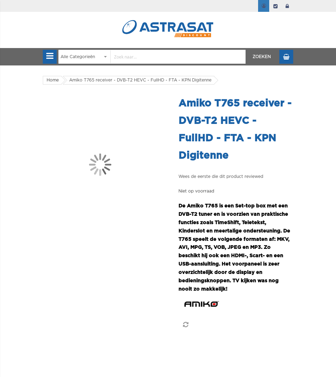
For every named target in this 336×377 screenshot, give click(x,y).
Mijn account (264, 6)
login (287, 6)
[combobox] (152, 57)
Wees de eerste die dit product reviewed (220, 176)
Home (53, 80)
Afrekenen (275, 6)
